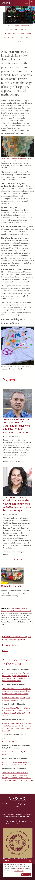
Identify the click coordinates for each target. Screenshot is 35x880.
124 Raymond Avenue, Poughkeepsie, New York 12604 (17, 805)
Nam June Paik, (16, 610)
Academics (11, 814)
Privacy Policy (19, 871)
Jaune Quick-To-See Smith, (13, 159)
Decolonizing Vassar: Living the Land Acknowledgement (16, 638)
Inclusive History (10, 645)
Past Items (17, 559)
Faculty (15, 37)
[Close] (30, 860)
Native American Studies (17, 29)
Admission (19, 814)
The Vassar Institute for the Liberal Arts (17, 816)
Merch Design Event (12, 586)
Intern (5, 650)
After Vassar (26, 37)
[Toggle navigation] (26, 3)
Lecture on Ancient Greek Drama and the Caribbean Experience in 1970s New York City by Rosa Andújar (17, 503)
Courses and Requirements (17, 25)
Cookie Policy (19, 869)
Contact (17, 41)
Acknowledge (26, 875)
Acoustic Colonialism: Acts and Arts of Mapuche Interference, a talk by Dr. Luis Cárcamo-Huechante (16, 425)
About (4, 814)
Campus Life (28, 814)
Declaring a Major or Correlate (17, 33)
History (7, 37)
